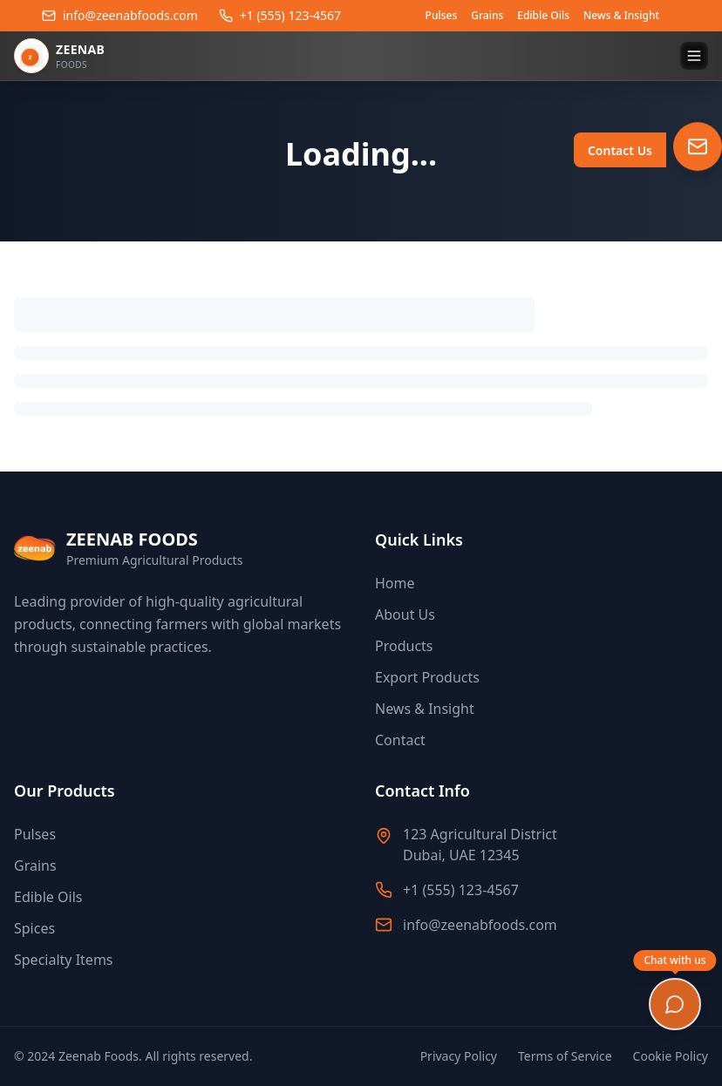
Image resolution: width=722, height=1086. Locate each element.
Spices (34, 928)
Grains (487, 16)
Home (395, 583)
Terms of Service (565, 1056)
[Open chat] (675, 1004)
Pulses (442, 16)
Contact (400, 740)
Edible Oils (543, 16)
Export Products (427, 677)
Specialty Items (63, 959)
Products (404, 645)
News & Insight (621, 16)
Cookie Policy (670, 1056)
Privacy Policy (458, 1056)
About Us (405, 614)
